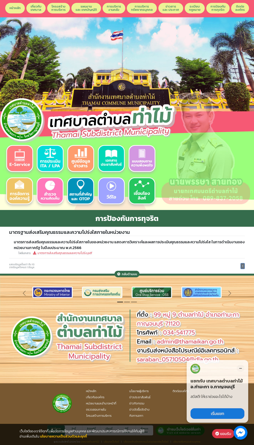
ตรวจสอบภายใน (96, 409)
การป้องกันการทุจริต (218, 8)
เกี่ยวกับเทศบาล (36, 8)
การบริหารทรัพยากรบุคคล (142, 8)
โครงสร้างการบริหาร (58, 8)
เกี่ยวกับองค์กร (95, 397)
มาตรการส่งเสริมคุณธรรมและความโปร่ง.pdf (55, 253)
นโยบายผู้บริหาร (139, 391)
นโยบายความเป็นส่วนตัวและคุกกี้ (63, 436)
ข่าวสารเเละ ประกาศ (171, 8)
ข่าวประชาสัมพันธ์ (139, 397)
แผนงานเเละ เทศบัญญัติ (86, 8)
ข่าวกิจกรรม (136, 403)
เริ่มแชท (217, 413)
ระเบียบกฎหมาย (195, 8)
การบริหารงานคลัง (114, 8)
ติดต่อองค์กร (240, 8)
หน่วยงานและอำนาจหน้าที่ (101, 403)
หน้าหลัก (15, 7)
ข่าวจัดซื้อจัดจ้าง (139, 409)
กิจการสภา (136, 415)
